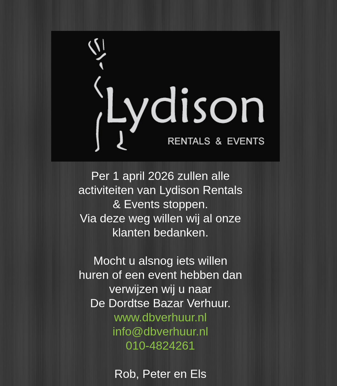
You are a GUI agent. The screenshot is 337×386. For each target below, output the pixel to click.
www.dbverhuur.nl (160, 317)
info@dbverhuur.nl (160, 331)
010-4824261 (160, 345)
